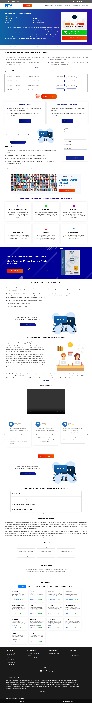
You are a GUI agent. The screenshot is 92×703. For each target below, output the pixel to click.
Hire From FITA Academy (33, 653)
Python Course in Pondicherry (19, 688)
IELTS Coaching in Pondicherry (47, 684)
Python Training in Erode (66, 547)
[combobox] (66, 138)
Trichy (50, 586)
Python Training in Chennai (26, 547)
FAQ (69, 47)
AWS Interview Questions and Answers (56, 571)
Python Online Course (46, 551)
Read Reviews (21, 17)
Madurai (44, 586)
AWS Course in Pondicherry (69, 682)
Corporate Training (48, 5)
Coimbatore (37, 586)
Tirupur (70, 586)
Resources (76, 5)
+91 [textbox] (65, 137)
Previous (4, 434)
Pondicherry (63, 586)
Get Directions (16, 599)
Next (87, 434)
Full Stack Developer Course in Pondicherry (29, 680)
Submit (75, 158)
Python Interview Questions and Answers (54, 569)
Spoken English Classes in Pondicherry (30, 684)
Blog (70, 653)
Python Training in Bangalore (46, 547)
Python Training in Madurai (66, 551)
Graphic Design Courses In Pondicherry (40, 686)
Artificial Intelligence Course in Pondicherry (15, 682)
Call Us (22, 599)
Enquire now (18, 142)
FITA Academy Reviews (53, 653)
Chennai (29, 586)
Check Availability (71, 76)
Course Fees (60, 76)
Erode (56, 586)
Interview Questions (74, 655)
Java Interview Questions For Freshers (34, 569)
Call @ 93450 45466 (74, 33)
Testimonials (67, 5)
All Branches (22, 586)
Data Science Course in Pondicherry (69, 680)
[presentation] (73, 152)
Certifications (46, 47)
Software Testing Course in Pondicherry (36, 682)
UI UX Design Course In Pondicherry (59, 686)
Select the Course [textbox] (67, 144)
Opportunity (56, 47)
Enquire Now (25, 121)
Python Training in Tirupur (66, 556)
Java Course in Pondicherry (12, 680)
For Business (58, 5)
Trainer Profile (37, 47)
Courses (27, 5)
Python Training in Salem (26, 556)
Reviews (63, 47)
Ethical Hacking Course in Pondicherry (21, 686)
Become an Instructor (32, 657)
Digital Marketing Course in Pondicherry (50, 680)
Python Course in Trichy (46, 556)
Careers (29, 655)
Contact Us (84, 5)
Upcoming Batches (26, 47)
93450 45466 (15, 1)
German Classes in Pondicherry (63, 684)
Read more (37, 67)
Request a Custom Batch (49, 96)
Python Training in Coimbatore (26, 551)
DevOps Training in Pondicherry (13, 684)
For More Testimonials (46, 456)
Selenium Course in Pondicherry (53, 682)
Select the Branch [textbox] (67, 141)
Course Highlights (14, 47)
